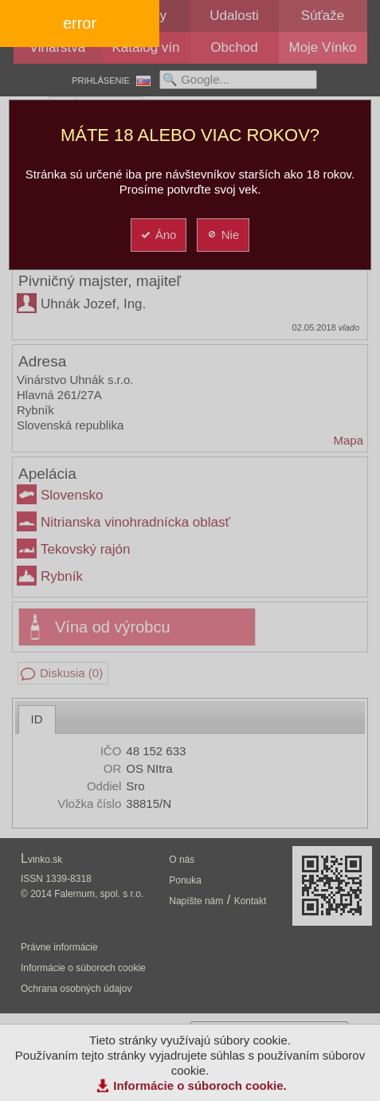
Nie (223, 234)
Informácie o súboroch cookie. (200, 1085)
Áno (158, 234)
